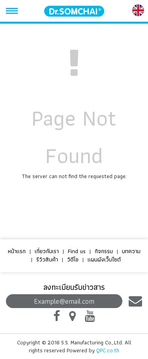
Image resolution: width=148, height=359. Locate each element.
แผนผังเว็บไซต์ (104, 259)
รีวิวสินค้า (47, 259)
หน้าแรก (17, 251)
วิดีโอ (73, 259)
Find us (77, 251)
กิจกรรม (104, 251)
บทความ (131, 251)
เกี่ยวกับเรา (47, 251)
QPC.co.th (107, 350)
